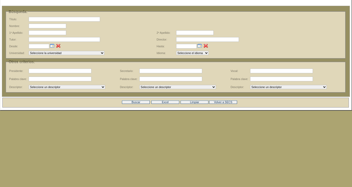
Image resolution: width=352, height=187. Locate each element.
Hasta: (161, 46)
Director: (162, 39)
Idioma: (161, 53)
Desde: (13, 46)
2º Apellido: (163, 32)
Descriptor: (16, 87)
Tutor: (12, 39)
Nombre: (14, 26)
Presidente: (16, 70)
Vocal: (234, 70)
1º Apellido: (16, 32)
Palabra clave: (18, 79)
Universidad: (16, 53)
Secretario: (126, 70)
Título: (13, 19)
